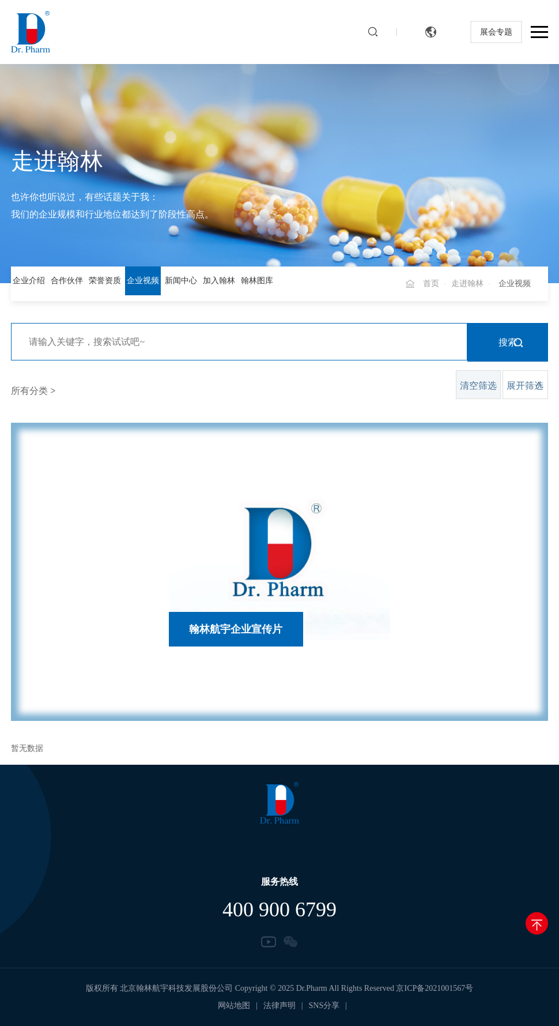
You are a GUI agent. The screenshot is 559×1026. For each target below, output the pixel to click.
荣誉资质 (105, 280)
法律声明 (279, 1005)
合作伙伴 (67, 280)
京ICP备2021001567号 (434, 988)
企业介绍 (29, 280)
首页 (431, 283)
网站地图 (234, 1005)
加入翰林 (219, 280)
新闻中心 (181, 280)
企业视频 (143, 280)
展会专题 (496, 32)
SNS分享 (324, 1005)
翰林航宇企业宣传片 (235, 629)
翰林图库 (257, 280)
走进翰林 (467, 283)
